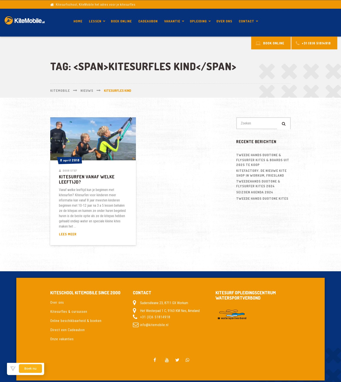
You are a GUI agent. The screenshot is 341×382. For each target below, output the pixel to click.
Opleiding (198, 21)
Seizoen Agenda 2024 (254, 193)
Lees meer (78, 234)
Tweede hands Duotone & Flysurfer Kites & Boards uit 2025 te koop (262, 161)
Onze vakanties (62, 339)
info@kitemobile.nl (154, 325)
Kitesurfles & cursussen (68, 312)
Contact (246, 21)
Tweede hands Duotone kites (262, 200)
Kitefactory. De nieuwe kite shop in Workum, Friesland (261, 174)
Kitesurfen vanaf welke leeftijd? (300, 21)
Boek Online (121, 21)
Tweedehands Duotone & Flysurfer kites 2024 (258, 184)
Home (78, 21)
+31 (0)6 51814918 (155, 317)
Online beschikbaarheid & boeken (76, 321)
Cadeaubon (148, 21)
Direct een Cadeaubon (67, 330)
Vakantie (172, 21)
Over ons (224, 21)
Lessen (95, 21)
